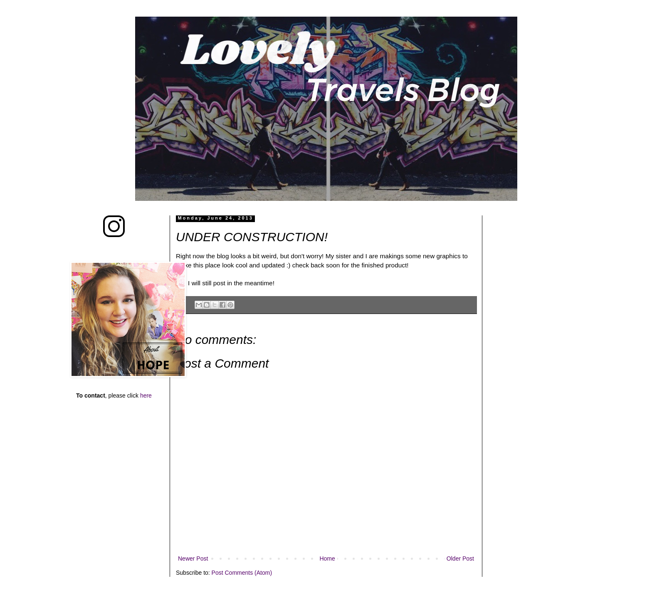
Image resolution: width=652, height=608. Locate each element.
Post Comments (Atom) (242, 572)
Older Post (460, 558)
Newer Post (193, 558)
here (146, 395)
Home (327, 558)
